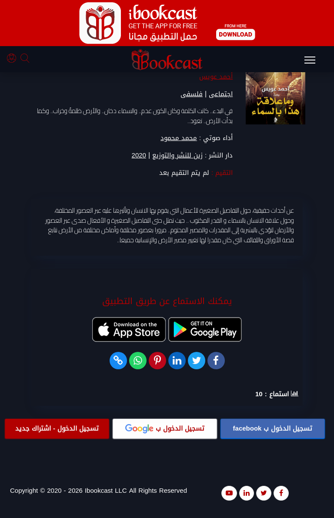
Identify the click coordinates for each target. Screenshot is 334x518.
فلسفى (191, 94)
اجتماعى (221, 94)
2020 (139, 155)
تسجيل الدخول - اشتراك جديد (57, 428)
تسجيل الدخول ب (273, 428)
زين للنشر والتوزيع (177, 155)
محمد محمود (178, 138)
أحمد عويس (216, 76)
